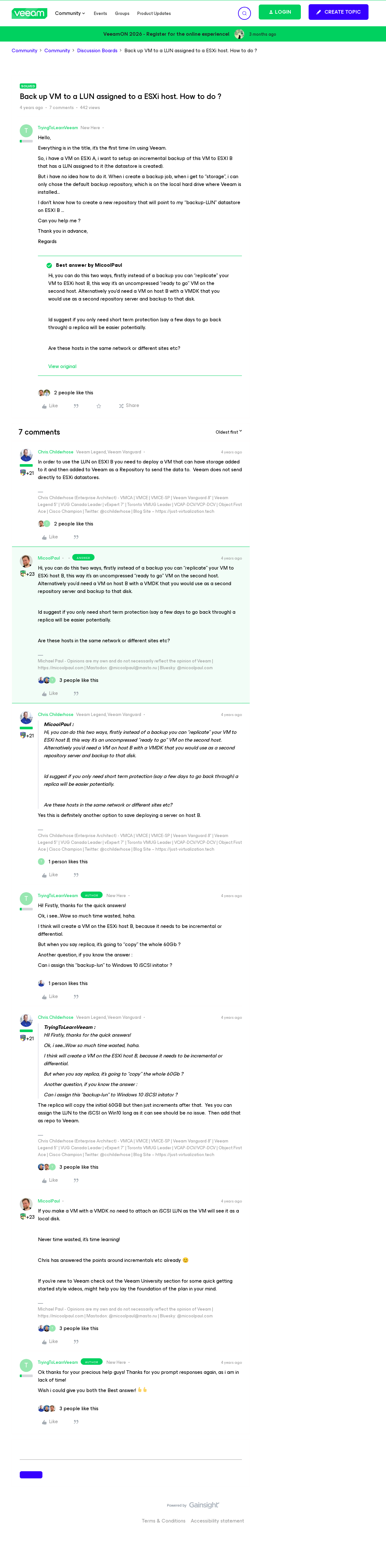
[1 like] (63, 862)
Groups (122, 13)
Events (100, 13)
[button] (339, 12)
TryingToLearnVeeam (58, 127)
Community (25, 51)
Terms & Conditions (164, 1520)
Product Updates (154, 13)
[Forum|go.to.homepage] (29, 13)
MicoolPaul (49, 558)
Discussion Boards (97, 51)
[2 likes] (65, 393)
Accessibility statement (217, 1520)
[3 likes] (68, 680)
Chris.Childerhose (56, 452)
